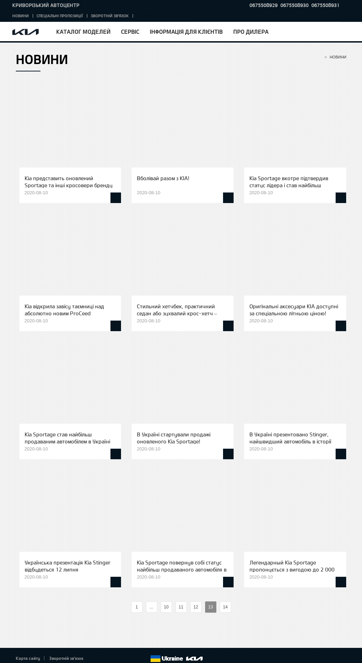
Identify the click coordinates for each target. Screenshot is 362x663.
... (151, 607)
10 (166, 607)
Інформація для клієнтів (186, 31)
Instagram (135, 659)
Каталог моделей (83, 31)
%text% (125, 607)
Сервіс (130, 31)
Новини (20, 15)
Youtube (125, 659)
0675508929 (263, 5)
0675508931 (325, 5)
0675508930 (294, 5)
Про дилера (250, 31)
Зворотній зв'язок (110, 15)
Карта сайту (28, 658)
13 (210, 607)
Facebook (96, 659)
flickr (144, 659)
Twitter (106, 659)
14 (225, 607)
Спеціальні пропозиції (60, 15)
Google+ (115, 659)
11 (181, 607)
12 (195, 607)
